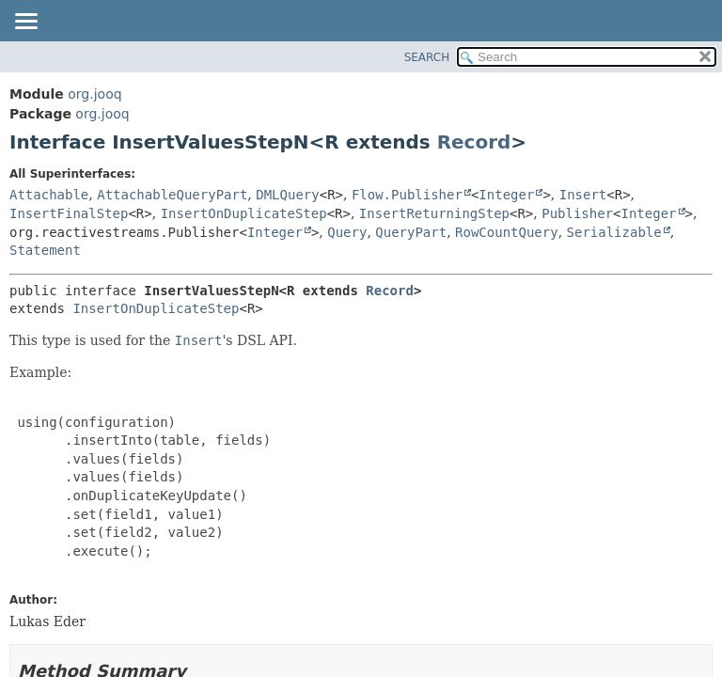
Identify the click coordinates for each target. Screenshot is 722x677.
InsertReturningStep (434, 213)
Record (474, 142)
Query (347, 232)
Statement (45, 250)
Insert (583, 194)
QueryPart (411, 232)
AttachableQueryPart (172, 194)
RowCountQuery (506, 232)
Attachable (48, 194)
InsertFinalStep (68, 213)
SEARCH (427, 57)
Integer (506, 194)
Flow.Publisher (407, 194)
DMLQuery (287, 194)
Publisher (577, 213)
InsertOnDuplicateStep (244, 213)
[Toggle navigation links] (25, 22)
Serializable (614, 232)
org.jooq (94, 94)
